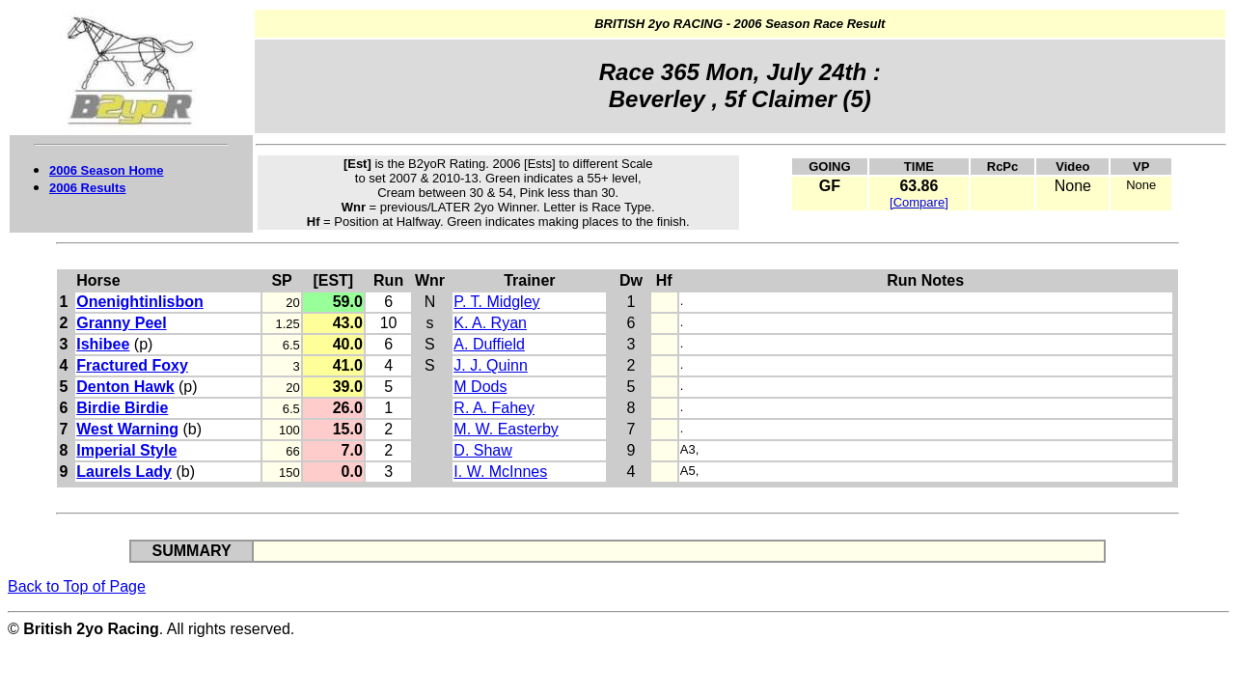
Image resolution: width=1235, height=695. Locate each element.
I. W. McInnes (500, 471)
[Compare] (919, 202)
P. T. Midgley (496, 301)
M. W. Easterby (505, 429)
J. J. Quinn (490, 365)
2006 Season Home (106, 170)
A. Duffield (489, 344)
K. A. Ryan (490, 323)
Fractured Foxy (132, 365)
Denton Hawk (125, 386)
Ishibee (102, 344)
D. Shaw (482, 450)
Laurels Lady (124, 471)
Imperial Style (126, 450)
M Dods (480, 386)
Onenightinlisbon (140, 301)
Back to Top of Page (77, 586)
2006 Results (87, 188)
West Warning (127, 429)
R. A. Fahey (494, 408)
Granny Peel (121, 323)
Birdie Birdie (122, 408)
